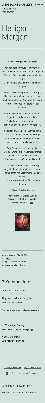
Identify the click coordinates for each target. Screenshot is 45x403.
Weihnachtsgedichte (16, 199)
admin (8, 258)
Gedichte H (21, 261)
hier (36, 199)
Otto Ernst (24, 265)
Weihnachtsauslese (17, 4)
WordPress (31, 392)
